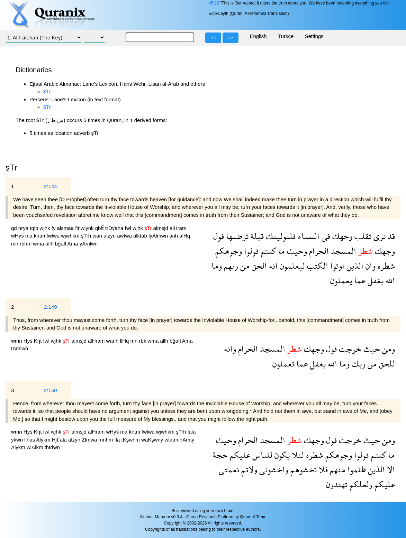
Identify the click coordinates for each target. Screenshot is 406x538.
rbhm (26, 244)
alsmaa (66, 228)
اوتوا (336, 266)
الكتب (316, 266)
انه (272, 266)
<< (213, 37)
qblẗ (100, 228)
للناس (261, 455)
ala (64, 440)
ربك (358, 363)
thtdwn (52, 447)
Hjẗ (56, 440)
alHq (184, 236)
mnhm (107, 440)
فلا (322, 469)
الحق (258, 266)
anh (174, 236)
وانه (230, 349)
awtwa (125, 236)
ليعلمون (291, 266)
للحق (386, 363)
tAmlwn (19, 348)
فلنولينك (280, 236)
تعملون (283, 363)
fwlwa (54, 236)
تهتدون (337, 484)
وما (216, 266)
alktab (140, 236)
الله (389, 280)
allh (50, 244)
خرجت (349, 349)
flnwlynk (85, 228)
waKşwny (153, 440)
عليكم (239, 455)
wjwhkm (71, 236)
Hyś (29, 341)
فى (324, 236)
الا (390, 469)
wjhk (46, 228)
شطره (385, 266)
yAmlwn (89, 244)
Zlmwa (90, 440)
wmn (17, 341)
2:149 (50, 307)
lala (192, 432)
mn (15, 244)
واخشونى (272, 469)
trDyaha (115, 228)
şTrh (87, 236)
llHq (125, 341)
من (244, 266)
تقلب (361, 236)
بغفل (375, 280)
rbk (143, 341)
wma (39, 244)
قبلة (256, 236)
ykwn (17, 440)
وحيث (296, 251)
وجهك (341, 236)
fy (54, 228)
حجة (220, 455)
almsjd (161, 228)
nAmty (187, 440)
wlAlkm (36, 447)
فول (218, 236)
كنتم (267, 251)
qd (14, 228)
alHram (178, 228)
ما (280, 251)
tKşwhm (131, 440)
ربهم (230, 266)
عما (359, 280)
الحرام (318, 251)
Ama (73, 244)
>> (230, 37)
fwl (129, 228)
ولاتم (248, 469)
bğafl (61, 244)
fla (117, 440)
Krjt (38, 341)
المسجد (342, 251)
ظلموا (355, 469)
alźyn (110, 236)
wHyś (18, 236)
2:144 (50, 186)
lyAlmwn (158, 236)
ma (29, 236)
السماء (307, 236)
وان (369, 266)
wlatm (172, 440)
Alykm (44, 440)
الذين (353, 266)
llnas (30, 440)
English (258, 36)
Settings (314, 36)
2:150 (50, 390)
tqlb (34, 228)
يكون (281, 455)
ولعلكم (360, 484)
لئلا (297, 455)
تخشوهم (302, 469)
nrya (24, 228)
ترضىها (236, 236)
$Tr (47, 91)
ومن (387, 349)
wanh (113, 341)
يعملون (341, 280)
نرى (378, 236)
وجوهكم (228, 251)
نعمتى (229, 469)
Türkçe (286, 36)
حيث (370, 349)
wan (97, 236)
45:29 (213, 3)
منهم (336, 469)
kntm (40, 236)
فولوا (250, 251)
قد (390, 236)
